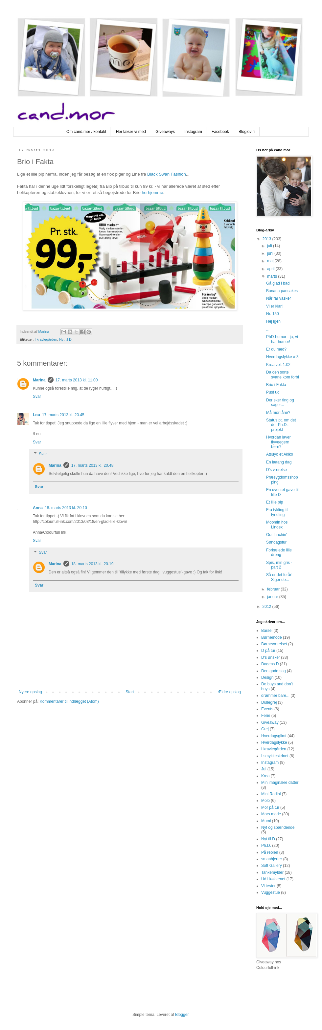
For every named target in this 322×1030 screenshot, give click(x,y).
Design (267, 677)
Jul (263, 769)
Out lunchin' (276, 534)
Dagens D (270, 664)
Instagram (193, 131)
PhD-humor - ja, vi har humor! (282, 339)
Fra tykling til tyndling (277, 512)
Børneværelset (274, 644)
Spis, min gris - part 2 (279, 564)
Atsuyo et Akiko (279, 454)
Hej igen (273, 321)
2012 (267, 606)
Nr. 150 (272, 313)
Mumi (266, 821)
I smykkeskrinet (274, 756)
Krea (265, 776)
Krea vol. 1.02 (278, 364)
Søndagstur (276, 542)
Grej (265, 729)
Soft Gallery (271, 865)
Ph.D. (266, 845)
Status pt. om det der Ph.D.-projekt (281, 425)
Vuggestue (270, 892)
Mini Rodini (271, 794)
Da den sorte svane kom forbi (282, 374)
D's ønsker (270, 657)
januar (273, 596)
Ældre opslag (229, 692)
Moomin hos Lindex (277, 524)
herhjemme (152, 192)
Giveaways (165, 131)
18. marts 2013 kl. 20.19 (92, 564)
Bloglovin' (247, 131)
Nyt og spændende (277, 827)
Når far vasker (278, 298)
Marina (39, 380)
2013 (267, 239)
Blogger (182, 1014)
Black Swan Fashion (166, 174)
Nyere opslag (30, 692)
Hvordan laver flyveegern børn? (278, 442)
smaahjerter (271, 859)
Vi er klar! (274, 306)
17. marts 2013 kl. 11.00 (77, 380)
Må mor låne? (278, 412)
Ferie (265, 715)
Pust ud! (273, 392)
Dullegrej (269, 702)
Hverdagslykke (274, 742)
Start (130, 692)
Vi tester (268, 886)
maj (271, 261)
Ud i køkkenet (273, 879)
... (267, 329)
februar (274, 589)
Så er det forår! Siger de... (279, 577)
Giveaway (270, 722)
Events (267, 709)
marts (272, 276)
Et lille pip (274, 502)
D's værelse (276, 469)
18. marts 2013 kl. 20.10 (66, 507)
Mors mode (271, 814)
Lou (36, 415)
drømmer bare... (275, 695)
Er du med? (276, 349)
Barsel (266, 630)
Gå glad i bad (277, 283)
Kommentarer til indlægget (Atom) (69, 701)
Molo (265, 800)
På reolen (269, 852)
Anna (38, 507)
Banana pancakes (282, 291)
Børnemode (271, 637)
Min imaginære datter (279, 782)
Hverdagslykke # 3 (282, 356)
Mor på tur (270, 807)
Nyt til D (65, 339)
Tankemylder (272, 872)
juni (270, 253)
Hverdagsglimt (274, 736)
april (271, 269)
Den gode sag (273, 671)
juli (270, 246)
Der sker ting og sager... (280, 402)
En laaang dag (278, 462)
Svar (37, 396)
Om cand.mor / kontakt (86, 131)
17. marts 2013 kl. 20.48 (92, 465)
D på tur (268, 650)
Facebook (220, 131)
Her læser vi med (131, 131)
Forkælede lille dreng (279, 552)
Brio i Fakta (276, 384)
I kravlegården (46, 339)
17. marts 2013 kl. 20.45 (63, 415)
